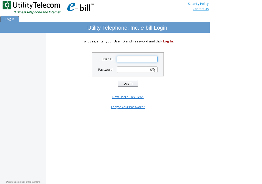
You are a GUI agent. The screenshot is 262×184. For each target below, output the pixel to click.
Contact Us (201, 9)
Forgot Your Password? (128, 107)
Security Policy (198, 4)
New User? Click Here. (128, 97)
